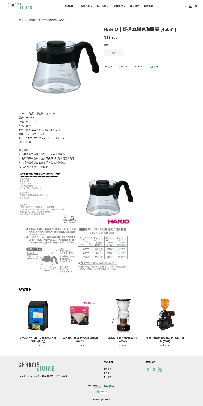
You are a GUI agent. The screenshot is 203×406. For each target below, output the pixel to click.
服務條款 (97, 400)
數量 (106, 45)
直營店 (107, 374)
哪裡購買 (119, 6)
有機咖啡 (70, 6)
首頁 (21, 20)
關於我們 (134, 6)
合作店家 (108, 378)
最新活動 (148, 6)
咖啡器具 (86, 6)
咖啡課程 (103, 6)
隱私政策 (106, 400)
